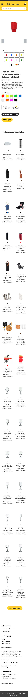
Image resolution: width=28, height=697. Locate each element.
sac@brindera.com (7, 683)
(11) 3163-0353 (5, 676)
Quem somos (5, 631)
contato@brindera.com (8, 674)
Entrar (3, 639)
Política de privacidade (8, 629)
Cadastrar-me (5, 641)
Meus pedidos (5, 643)
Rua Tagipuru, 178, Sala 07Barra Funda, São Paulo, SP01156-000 (9, 665)
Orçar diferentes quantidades (16, 107)
